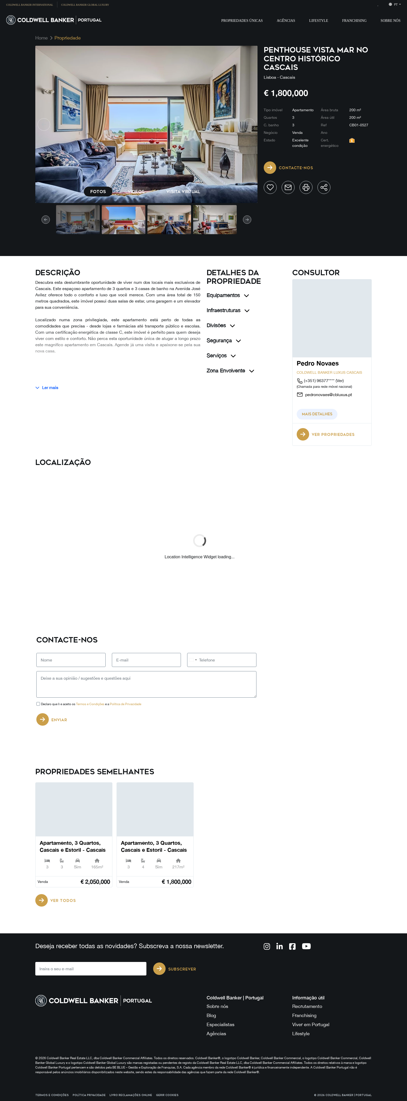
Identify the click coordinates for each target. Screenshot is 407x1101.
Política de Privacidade (125, 704)
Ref (324, 125)
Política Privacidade (89, 1095)
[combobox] (192, 660)
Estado (269, 140)
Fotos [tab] (98, 191)
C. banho (271, 125)
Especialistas (220, 1024)
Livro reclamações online (131, 1095)
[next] (249, 124)
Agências (216, 1033)
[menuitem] (31, 5)
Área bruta (329, 110)
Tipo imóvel (273, 110)
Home (41, 38)
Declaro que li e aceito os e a (91, 704)
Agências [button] (286, 21)
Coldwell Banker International (29, 4)
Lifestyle (318, 21)
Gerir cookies (167, 1095)
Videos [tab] (136, 191)
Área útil (327, 117)
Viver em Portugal (310, 1024)
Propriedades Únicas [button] (242, 21)
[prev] (43, 124)
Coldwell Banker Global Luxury (85, 4)
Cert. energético (329, 143)
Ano (324, 132)
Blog (211, 1015)
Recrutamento (307, 1006)
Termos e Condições (90, 704)
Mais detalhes (317, 414)
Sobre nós (217, 1006)
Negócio (270, 132)
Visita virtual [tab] (183, 191)
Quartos (270, 117)
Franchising (354, 21)
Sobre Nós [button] (391, 21)
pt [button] (393, 4)
